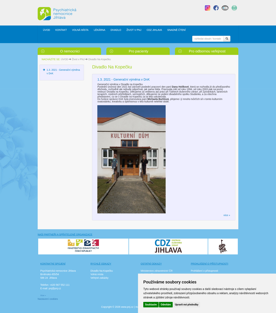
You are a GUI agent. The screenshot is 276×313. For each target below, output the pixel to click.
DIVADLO (116, 30)
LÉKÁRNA (99, 30)
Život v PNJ (78, 59)
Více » (43, 295)
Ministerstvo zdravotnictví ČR (156, 270)
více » (227, 215)
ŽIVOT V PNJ (133, 30)
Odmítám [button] (166, 304)
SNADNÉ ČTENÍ (176, 30)
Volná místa (96, 274)
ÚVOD (46, 30)
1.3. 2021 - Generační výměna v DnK (123, 79)
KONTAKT (61, 30)
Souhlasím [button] (151, 304)
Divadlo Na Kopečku (99, 59)
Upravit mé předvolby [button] (186, 304)
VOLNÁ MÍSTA (80, 30)
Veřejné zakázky (99, 277)
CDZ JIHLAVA (154, 30)
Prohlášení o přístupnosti (204, 270)
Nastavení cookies (48, 299)
